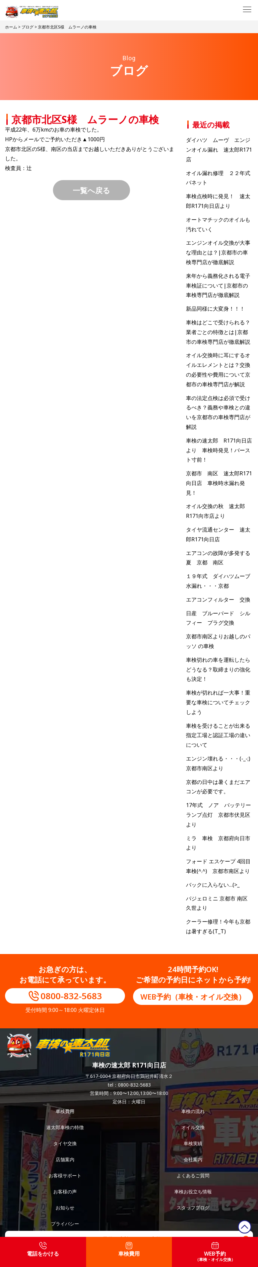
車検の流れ (193, 1111)
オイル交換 (193, 1127)
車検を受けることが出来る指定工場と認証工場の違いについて (218, 735)
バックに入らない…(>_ (213, 884)
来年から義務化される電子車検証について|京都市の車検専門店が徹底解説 (218, 285)
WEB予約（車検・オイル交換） (193, 997)
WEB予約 (215, 1252)
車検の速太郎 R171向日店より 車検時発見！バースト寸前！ (219, 450)
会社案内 (193, 1159)
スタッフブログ (193, 1207)
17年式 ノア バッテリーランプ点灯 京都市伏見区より (218, 814)
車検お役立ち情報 (193, 1191)
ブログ (27, 27)
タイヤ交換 (65, 1143)
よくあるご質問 (193, 1175)
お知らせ (65, 1207)
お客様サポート (65, 1175)
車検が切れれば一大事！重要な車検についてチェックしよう (218, 702)
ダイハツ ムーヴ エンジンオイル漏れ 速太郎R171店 (219, 149)
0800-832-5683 (71, 996)
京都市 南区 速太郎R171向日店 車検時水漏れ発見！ (219, 483)
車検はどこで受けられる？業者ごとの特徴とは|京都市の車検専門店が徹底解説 (218, 332)
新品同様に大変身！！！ (215, 308)
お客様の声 (65, 1191)
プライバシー (65, 1223)
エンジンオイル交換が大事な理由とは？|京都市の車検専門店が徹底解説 (218, 252)
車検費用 (65, 1111)
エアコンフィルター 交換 (218, 599)
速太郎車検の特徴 (65, 1127)
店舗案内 (65, 1159)
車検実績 (193, 1143)
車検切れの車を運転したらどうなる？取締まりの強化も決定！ (218, 669)
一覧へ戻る (91, 190)
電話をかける (43, 1249)
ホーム (11, 27)
